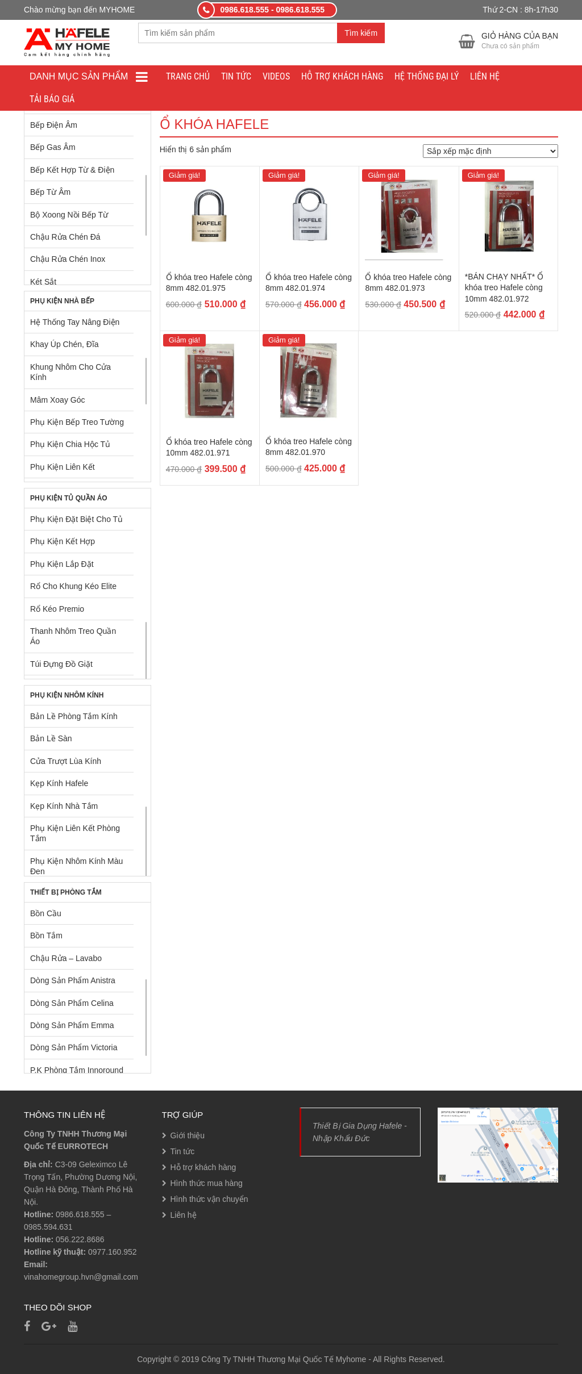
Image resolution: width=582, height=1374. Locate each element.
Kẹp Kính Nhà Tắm (64, 806)
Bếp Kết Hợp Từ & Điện (72, 169)
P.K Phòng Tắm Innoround (76, 1070)
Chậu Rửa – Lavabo (66, 958)
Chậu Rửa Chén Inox (67, 259)
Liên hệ (485, 76)
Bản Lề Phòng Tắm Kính (74, 716)
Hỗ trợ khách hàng (342, 76)
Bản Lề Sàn (51, 738)
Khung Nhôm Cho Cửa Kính (70, 372)
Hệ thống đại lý (426, 76)
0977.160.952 (112, 1251)
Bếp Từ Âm (50, 192)
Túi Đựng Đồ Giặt (61, 664)
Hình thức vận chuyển (209, 1199)
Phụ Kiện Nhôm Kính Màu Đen (76, 866)
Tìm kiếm (360, 32)
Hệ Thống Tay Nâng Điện (74, 322)
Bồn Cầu (45, 913)
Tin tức (236, 76)
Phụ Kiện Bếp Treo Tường (77, 422)
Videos (276, 76)
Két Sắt (43, 281)
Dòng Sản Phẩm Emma (72, 1025)
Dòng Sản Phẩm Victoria (73, 1047)
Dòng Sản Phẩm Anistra (72, 980)
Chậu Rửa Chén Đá (65, 236)
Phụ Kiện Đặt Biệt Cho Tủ (76, 519)
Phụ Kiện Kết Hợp (62, 541)
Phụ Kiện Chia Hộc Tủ (70, 444)
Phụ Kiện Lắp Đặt (62, 564)
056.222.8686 (80, 1239)
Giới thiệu (188, 1135)
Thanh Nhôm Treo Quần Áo (73, 636)
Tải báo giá (52, 99)
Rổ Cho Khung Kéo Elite (73, 586)
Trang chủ (188, 76)
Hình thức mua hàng (207, 1183)
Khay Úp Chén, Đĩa (64, 344)
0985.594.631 (48, 1226)
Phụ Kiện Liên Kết (62, 466)
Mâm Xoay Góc (57, 399)
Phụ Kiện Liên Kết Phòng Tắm (75, 833)
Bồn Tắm (46, 935)
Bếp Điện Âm (53, 125)
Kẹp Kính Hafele (59, 783)
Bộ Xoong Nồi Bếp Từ (69, 214)
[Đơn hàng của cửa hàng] (490, 151)
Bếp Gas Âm (53, 147)
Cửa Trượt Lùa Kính (65, 761)
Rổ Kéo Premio (57, 608)
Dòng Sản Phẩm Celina (72, 1003)
